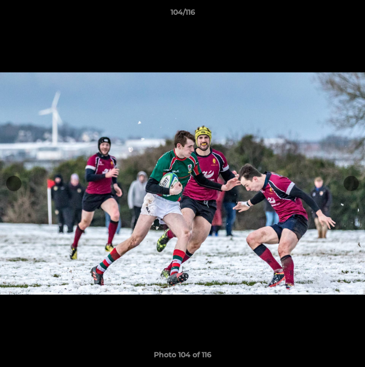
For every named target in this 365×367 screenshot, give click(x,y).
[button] (353, 14)
